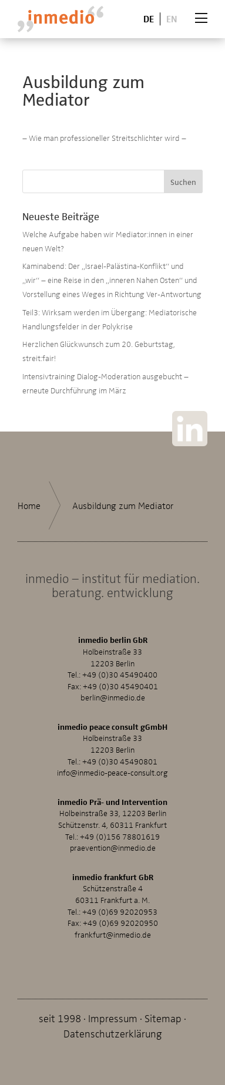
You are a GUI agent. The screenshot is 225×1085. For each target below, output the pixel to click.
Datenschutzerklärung (112, 1033)
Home (29, 505)
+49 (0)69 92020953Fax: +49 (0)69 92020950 (113, 917)
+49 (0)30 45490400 (119, 674)
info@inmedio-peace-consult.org (112, 772)
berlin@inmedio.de (112, 697)
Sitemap (163, 1017)
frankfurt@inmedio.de (113, 934)
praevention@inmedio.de (113, 847)
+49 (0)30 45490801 (119, 761)
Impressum (112, 1017)
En (171, 18)
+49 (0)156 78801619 (120, 836)
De (148, 18)
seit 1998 (60, 1017)
